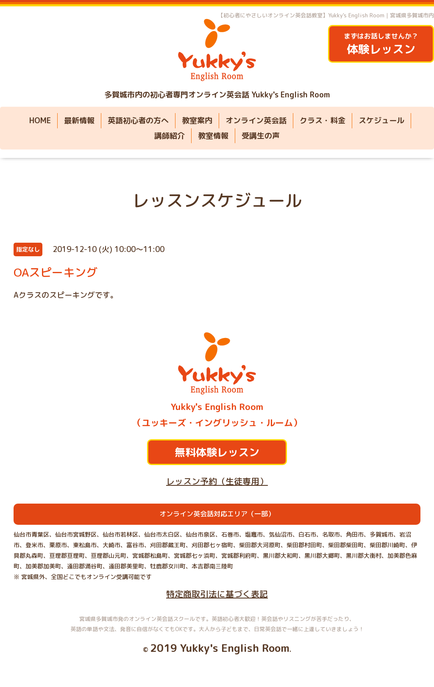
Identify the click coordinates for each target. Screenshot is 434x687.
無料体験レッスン (217, 452)
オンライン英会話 (256, 120)
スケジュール (381, 120)
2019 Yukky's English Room (219, 647)
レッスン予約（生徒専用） (217, 481)
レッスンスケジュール (217, 200)
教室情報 (213, 135)
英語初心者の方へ (138, 120)
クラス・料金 (322, 120)
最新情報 (79, 120)
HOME (40, 120)
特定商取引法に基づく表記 (217, 594)
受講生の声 (261, 135)
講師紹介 (169, 135)
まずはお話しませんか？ (381, 44)
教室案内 (197, 120)
